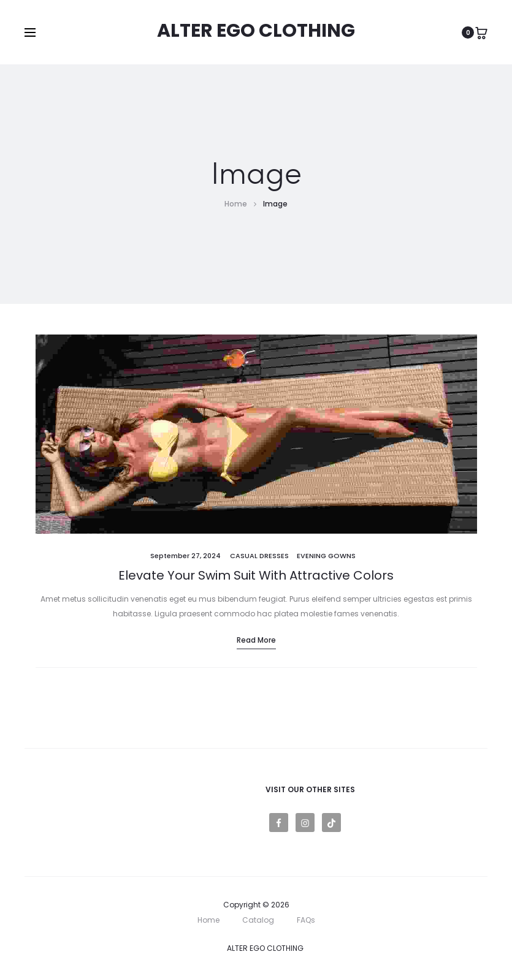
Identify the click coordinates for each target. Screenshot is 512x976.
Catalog (258, 920)
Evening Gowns (326, 556)
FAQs (306, 920)
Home (208, 920)
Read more (256, 640)
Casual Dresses (259, 556)
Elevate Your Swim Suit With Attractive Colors (256, 575)
